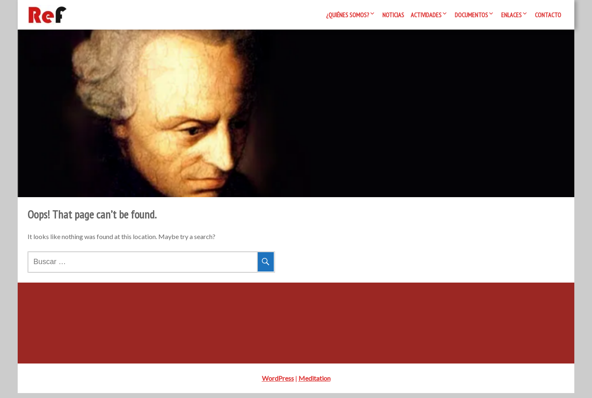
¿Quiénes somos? (347, 15)
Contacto (548, 15)
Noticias (393, 15)
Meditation (314, 383)
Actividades (426, 15)
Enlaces (511, 15)
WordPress (278, 383)
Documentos (471, 15)
